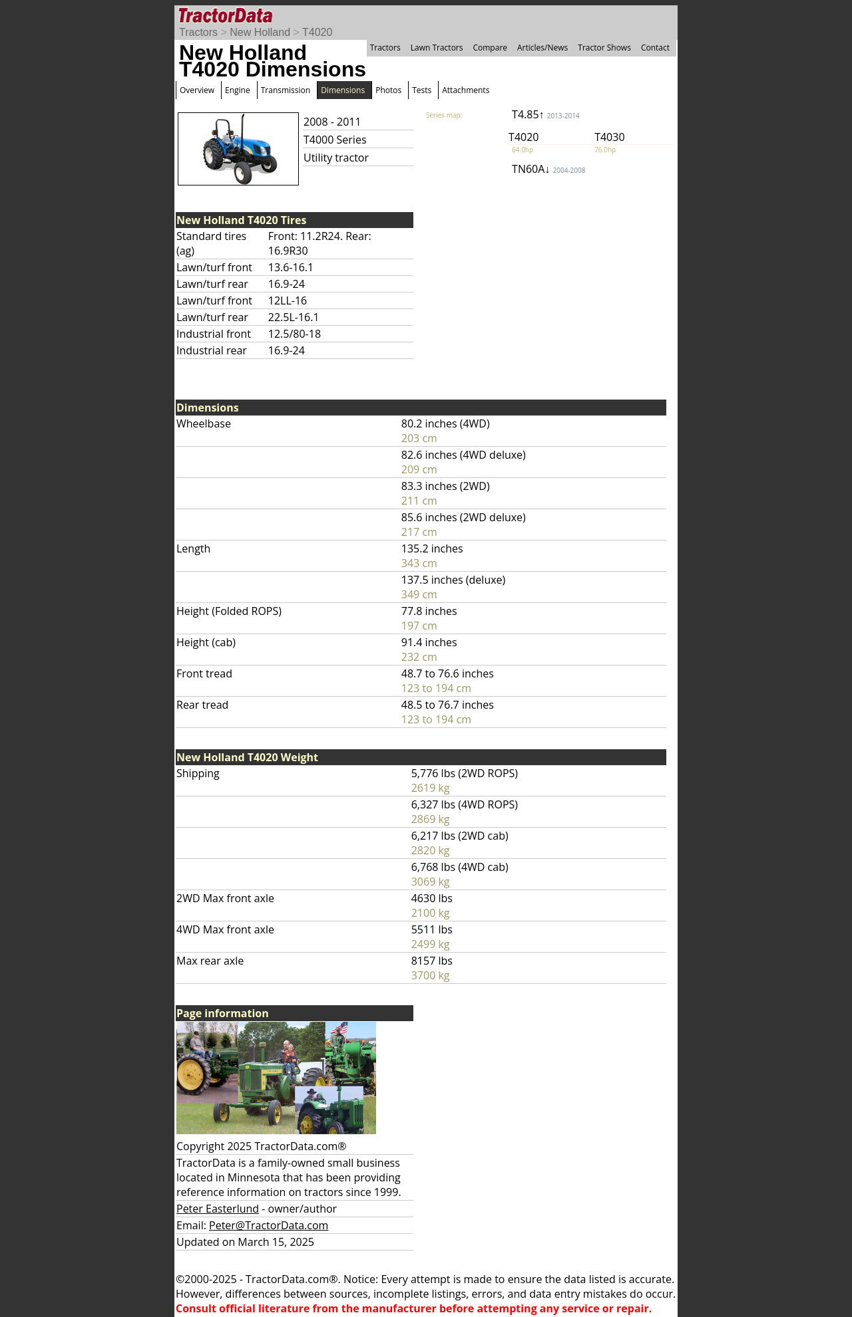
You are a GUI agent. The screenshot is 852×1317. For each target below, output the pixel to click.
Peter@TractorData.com (268, 1225)
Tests (421, 90)
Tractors (198, 32)
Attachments (465, 90)
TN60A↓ (548, 169)
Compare (490, 47)
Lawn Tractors (437, 47)
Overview (197, 90)
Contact (655, 47)
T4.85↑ (546, 114)
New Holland (260, 32)
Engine (237, 90)
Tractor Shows (604, 47)
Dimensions (343, 90)
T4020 (317, 32)
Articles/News (542, 47)
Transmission (285, 90)
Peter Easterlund (217, 1208)
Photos (388, 90)
